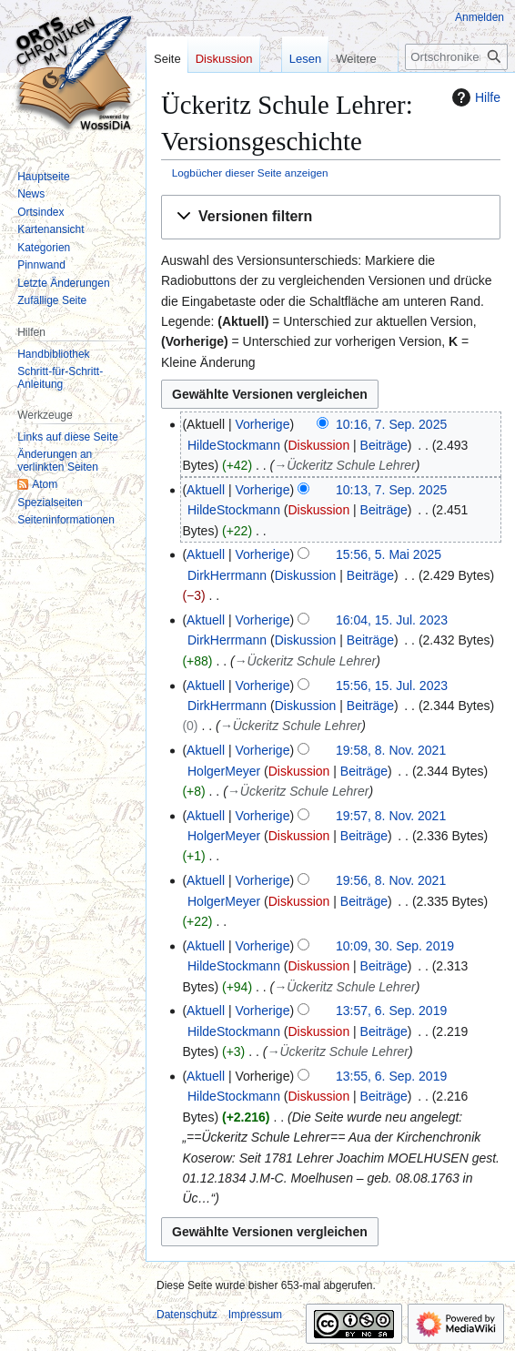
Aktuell (206, 489)
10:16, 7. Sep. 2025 (391, 424)
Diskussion (318, 445)
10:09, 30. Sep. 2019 (395, 946)
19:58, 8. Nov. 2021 (391, 750)
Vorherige (263, 424)
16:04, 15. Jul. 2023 (392, 620)
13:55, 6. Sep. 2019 (391, 1076)
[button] (331, 217)
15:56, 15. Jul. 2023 (392, 685)
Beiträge (384, 445)
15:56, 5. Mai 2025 (388, 554)
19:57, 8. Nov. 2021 (391, 815)
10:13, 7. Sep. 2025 (391, 489)
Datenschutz (187, 1314)
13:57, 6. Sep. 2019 (391, 1010)
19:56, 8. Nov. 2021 (391, 880)
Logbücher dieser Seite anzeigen (250, 172)
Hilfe (474, 97)
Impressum (255, 1314)
